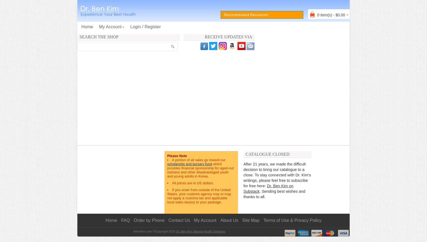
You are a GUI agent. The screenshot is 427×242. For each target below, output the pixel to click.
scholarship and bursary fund (189, 164)
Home (87, 26)
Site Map (251, 220)
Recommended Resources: (246, 15)
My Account (205, 220)
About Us (229, 220)
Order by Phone (149, 220)
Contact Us (179, 220)
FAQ (125, 220)
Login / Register (145, 26)
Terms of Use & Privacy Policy (292, 220)
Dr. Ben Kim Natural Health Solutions (200, 231)
